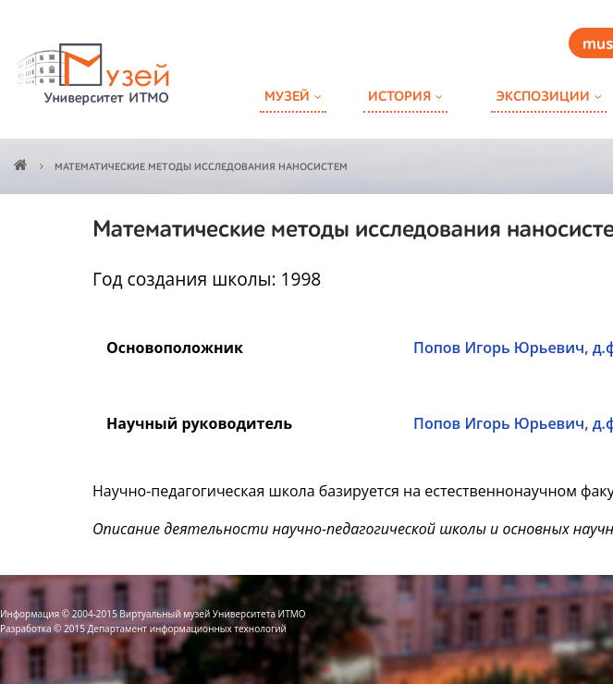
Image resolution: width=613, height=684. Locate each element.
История (399, 97)
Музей (287, 97)
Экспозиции (543, 97)
